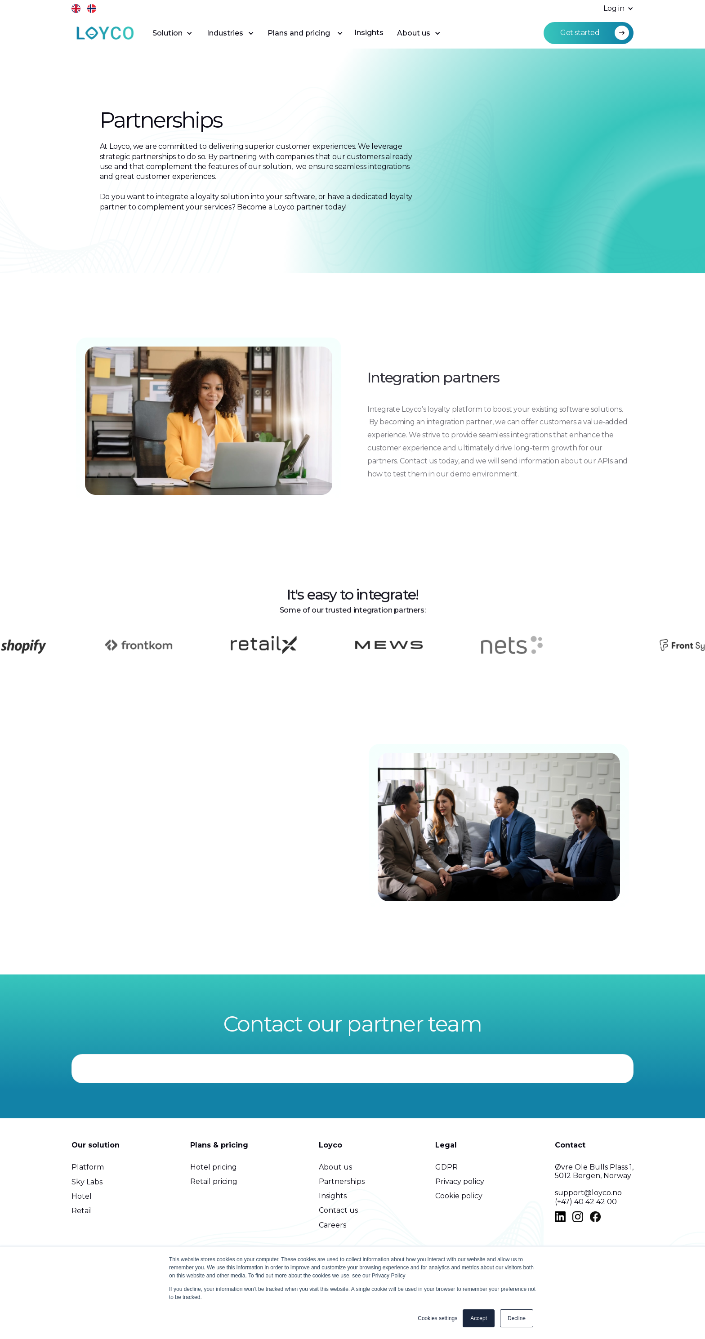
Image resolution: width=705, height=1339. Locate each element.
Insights (369, 32)
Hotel (81, 1196)
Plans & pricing (219, 1145)
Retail (81, 1210)
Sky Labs (87, 1182)
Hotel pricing (213, 1167)
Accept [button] (478, 1318)
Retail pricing (213, 1181)
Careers (332, 1225)
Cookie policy (458, 1196)
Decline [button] (517, 1318)
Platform (87, 1167)
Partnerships (342, 1181)
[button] (614, 8)
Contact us (338, 1210)
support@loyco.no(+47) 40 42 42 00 (588, 1197)
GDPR (446, 1167)
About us (335, 1167)
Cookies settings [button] (437, 1318)
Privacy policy (459, 1181)
